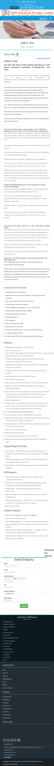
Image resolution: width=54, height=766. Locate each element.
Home (22, 47)
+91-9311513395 (28, 5)
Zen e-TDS (30, 47)
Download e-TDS (43, 58)
